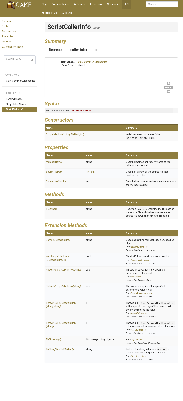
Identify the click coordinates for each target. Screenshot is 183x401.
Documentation (60, 4)
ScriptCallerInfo (15, 109)
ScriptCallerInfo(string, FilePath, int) (65, 134)
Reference (79, 4)
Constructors (9, 31)
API (127, 4)
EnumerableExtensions (141, 260)
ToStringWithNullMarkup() (60, 349)
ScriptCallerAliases (16, 104)
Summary (7, 21)
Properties (7, 36)
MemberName (54, 162)
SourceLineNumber (56, 181)
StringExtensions (138, 356)
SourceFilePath (54, 171)
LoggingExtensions (139, 247)
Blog (44, 4)
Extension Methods (12, 46)
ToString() (51, 209)
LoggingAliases (14, 99)
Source (67, 12)
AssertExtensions (139, 313)
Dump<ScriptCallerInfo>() (60, 240)
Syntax (6, 26)
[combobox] (162, 4)
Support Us (49, 12)
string (141, 209)
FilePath (90, 171)
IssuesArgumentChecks (141, 293)
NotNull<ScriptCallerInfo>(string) (63, 269)
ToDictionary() (53, 339)
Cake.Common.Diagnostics (20, 80)
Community (113, 4)
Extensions (96, 4)
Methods (7, 41)
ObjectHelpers (137, 339)
